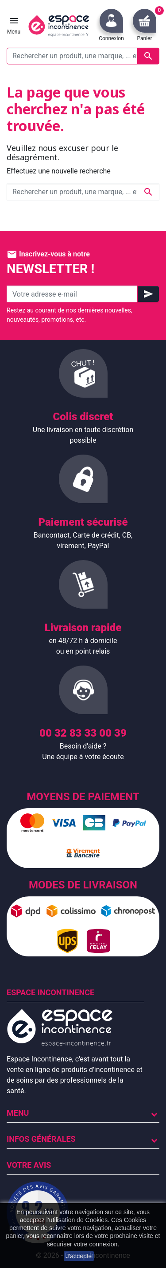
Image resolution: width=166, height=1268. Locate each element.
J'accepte (79, 1256)
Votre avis (29, 1165)
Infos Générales (41, 1139)
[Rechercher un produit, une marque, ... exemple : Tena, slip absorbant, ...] (83, 56)
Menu (18, 1112)
